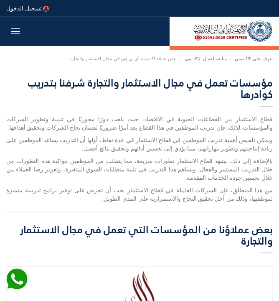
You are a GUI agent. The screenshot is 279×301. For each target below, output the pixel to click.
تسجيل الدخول (27, 8)
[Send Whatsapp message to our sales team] (16, 279)
